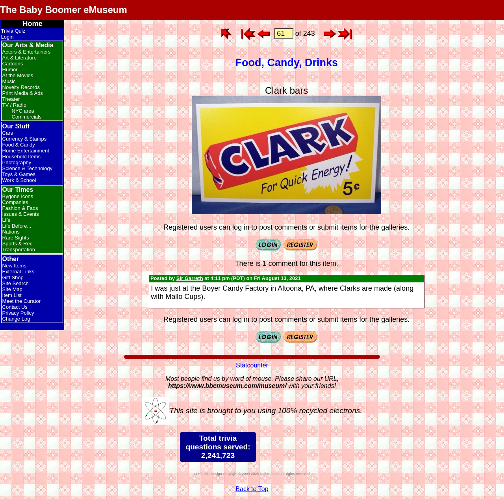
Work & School (19, 180)
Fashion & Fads (20, 208)
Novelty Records (21, 87)
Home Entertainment (25, 151)
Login (7, 37)
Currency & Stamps (24, 139)
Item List (12, 295)
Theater (11, 99)
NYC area (23, 111)
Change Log (16, 319)
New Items (14, 266)
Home (33, 24)
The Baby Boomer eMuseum (63, 9)
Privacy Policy (18, 313)
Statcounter (252, 365)
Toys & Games (19, 174)
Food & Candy (18, 145)
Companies (15, 202)
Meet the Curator (21, 301)
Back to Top (251, 489)
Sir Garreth (189, 278)
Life (6, 220)
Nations (11, 232)
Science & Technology (27, 168)
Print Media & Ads (22, 93)
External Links (18, 272)
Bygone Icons (17, 196)
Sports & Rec (17, 244)
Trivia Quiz (13, 31)
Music (9, 81)
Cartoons (12, 64)
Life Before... (17, 226)
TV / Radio (14, 105)
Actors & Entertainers (26, 52)
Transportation (18, 249)
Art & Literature (19, 58)
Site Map (12, 289)
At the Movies (17, 75)
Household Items (21, 157)
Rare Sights (15, 238)
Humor (10, 69)
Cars (7, 133)
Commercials (27, 117)
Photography (17, 162)
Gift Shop (13, 277)
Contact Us (15, 307)
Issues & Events (20, 214)
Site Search (15, 283)
